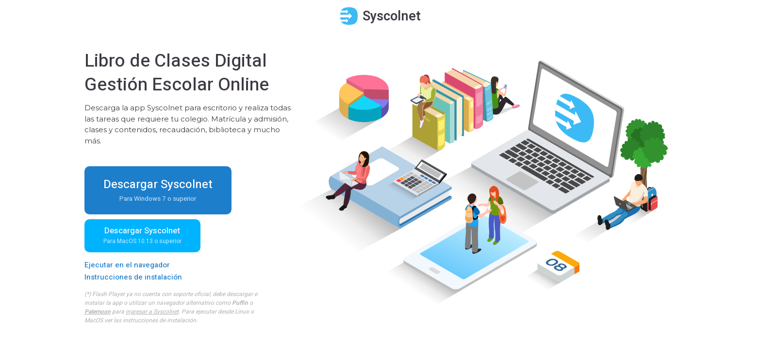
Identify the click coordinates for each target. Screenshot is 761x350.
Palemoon (97, 311)
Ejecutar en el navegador (127, 265)
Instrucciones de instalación (133, 277)
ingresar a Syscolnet (152, 311)
